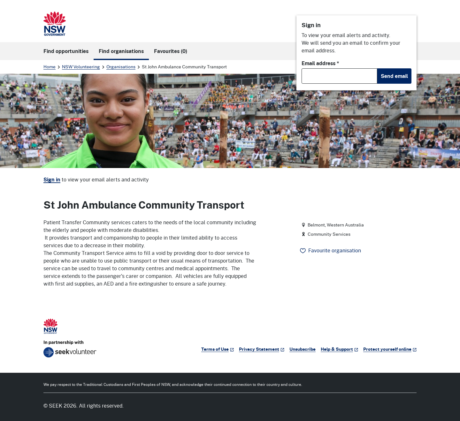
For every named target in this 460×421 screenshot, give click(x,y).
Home (49, 66)
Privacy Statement (261, 349)
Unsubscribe (302, 349)
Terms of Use (217, 349)
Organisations (120, 66)
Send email (394, 76)
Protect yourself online (390, 349)
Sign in (51, 179)
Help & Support (339, 349)
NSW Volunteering (81, 66)
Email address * (320, 63)
